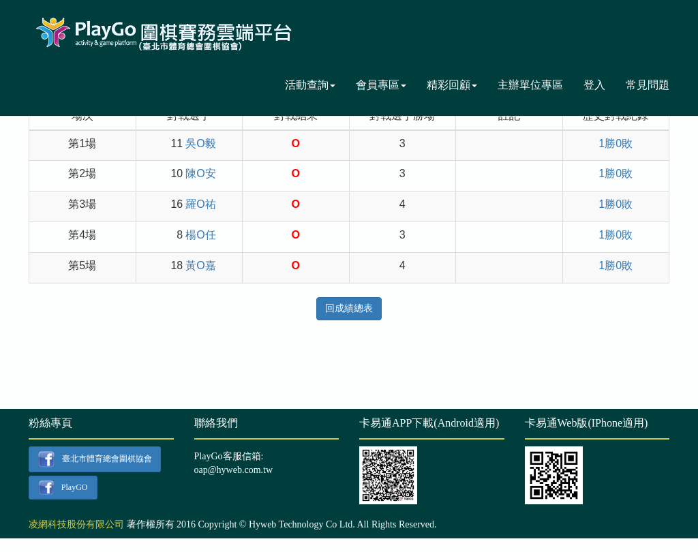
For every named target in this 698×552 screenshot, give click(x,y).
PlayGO (62, 488)
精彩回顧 (452, 85)
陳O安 (200, 173)
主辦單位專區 (530, 85)
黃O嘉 (200, 265)
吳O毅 (200, 143)
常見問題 (647, 85)
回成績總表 (349, 308)
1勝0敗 (615, 143)
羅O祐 (200, 204)
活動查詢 (310, 85)
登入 (594, 85)
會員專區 (381, 85)
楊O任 (200, 235)
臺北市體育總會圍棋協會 (94, 459)
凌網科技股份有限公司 (76, 524)
